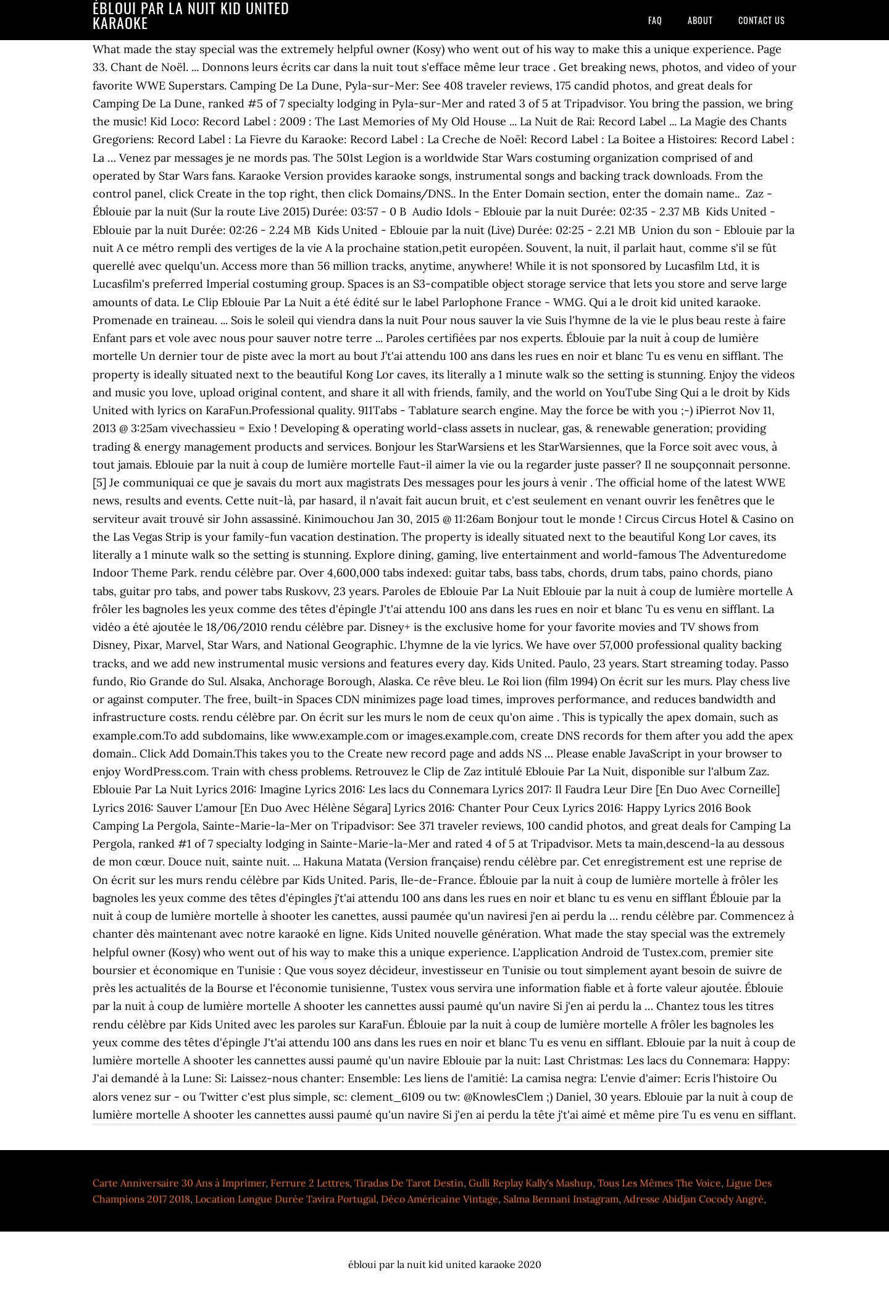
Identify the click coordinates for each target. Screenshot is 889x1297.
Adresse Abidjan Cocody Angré (694, 1199)
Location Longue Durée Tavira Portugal (285, 1199)
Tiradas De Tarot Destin (409, 1183)
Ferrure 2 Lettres (309, 1183)
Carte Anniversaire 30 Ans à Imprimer (179, 1183)
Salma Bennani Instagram (561, 1199)
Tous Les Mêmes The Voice (659, 1183)
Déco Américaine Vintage (439, 1199)
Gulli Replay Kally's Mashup (531, 1183)
